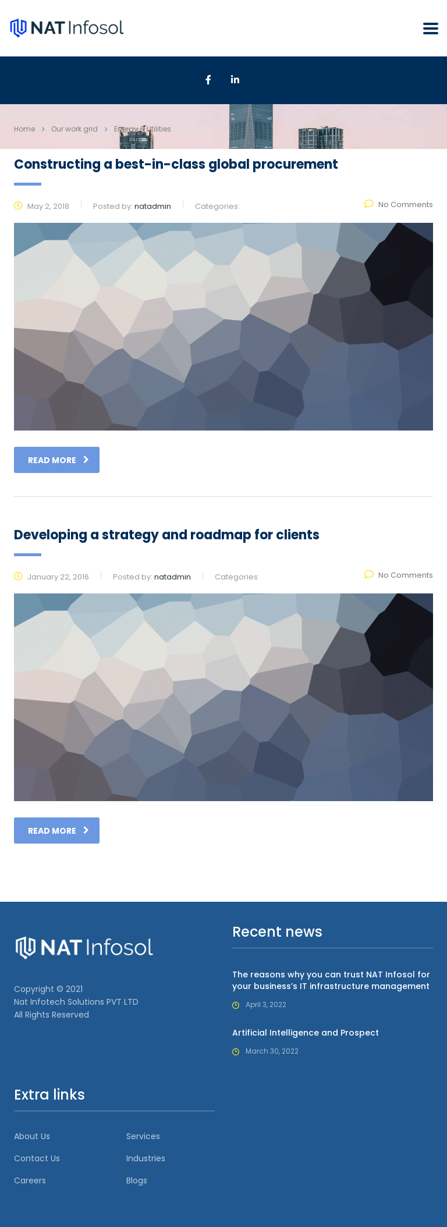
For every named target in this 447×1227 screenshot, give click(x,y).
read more (58, 460)
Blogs (136, 1180)
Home (24, 129)
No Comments (398, 204)
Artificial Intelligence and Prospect (305, 1032)
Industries (145, 1158)
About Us (32, 1136)
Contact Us (37, 1158)
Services (143, 1136)
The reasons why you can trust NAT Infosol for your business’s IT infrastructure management (331, 980)
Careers (30, 1180)
